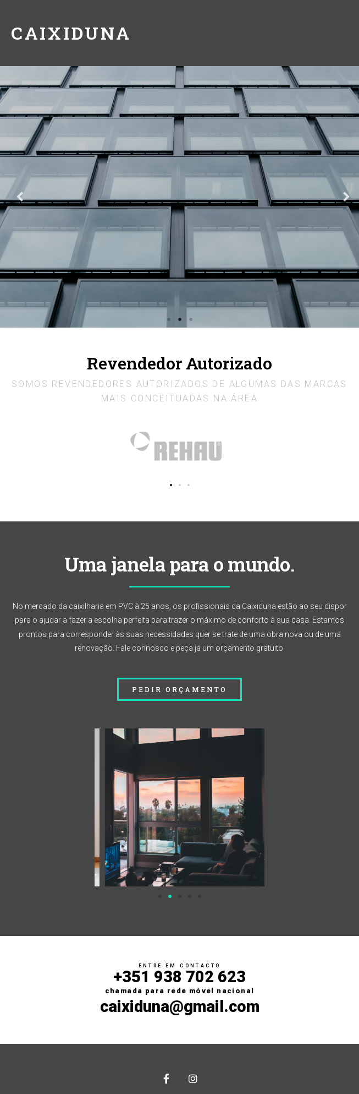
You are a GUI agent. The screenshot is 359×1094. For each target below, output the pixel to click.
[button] (171, 485)
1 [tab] (168, 319)
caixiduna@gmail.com (179, 1006)
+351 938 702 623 (180, 981)
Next (342, 197)
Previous (16, 197)
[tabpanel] (179, 197)
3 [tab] (190, 319)
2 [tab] (179, 319)
